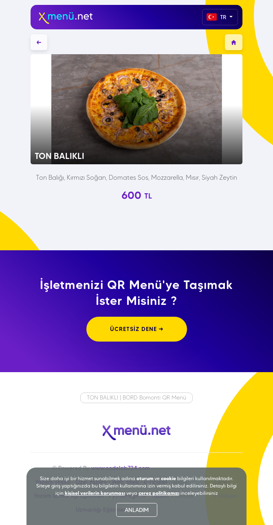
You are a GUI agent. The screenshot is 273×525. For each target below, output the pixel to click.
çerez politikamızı (159, 493)
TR (217, 17)
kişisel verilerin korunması (95, 493)
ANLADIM (137, 510)
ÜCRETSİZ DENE (136, 329)
